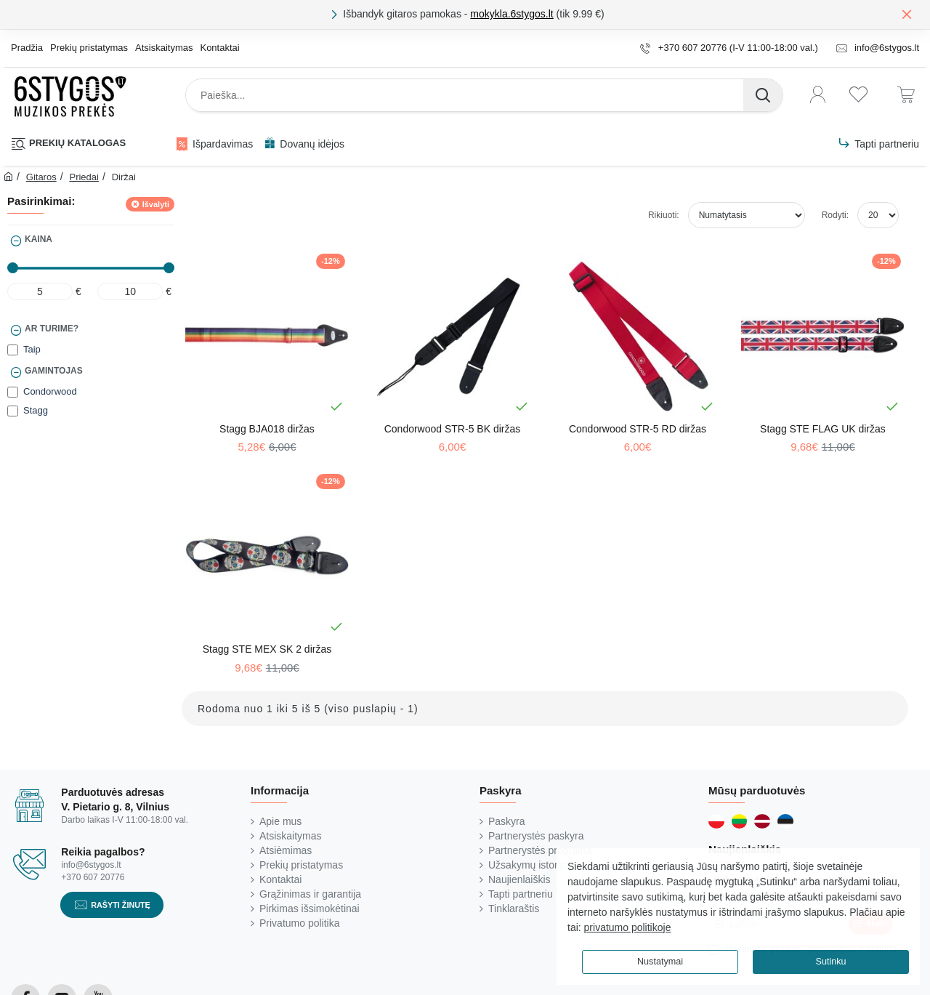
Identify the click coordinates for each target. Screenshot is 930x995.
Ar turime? (51, 328)
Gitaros (41, 177)
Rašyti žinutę (120, 904)
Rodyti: (835, 215)
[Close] (907, 14)
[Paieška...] (763, 95)
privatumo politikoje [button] (627, 927)
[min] (40, 291)
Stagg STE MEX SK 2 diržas (267, 649)
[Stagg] (12, 411)
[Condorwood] (12, 392)
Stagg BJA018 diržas (267, 429)
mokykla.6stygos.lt (511, 14)
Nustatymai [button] (660, 961)
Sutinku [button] (830, 961)
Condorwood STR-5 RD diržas (637, 429)
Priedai (83, 177)
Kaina (38, 239)
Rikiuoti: (663, 215)
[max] (130, 291)
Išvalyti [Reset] (155, 204)
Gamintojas (54, 371)
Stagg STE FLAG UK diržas (823, 429)
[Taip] (12, 350)
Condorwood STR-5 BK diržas (452, 429)
